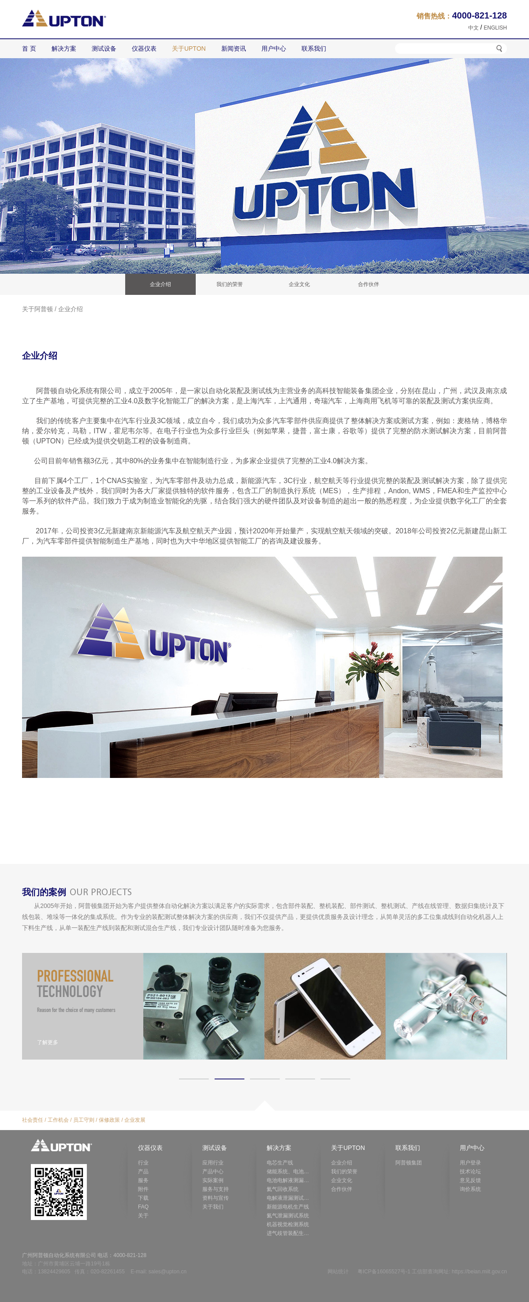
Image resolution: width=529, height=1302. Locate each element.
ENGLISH (495, 28)
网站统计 (338, 1272)
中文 (473, 28)
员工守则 (83, 1120)
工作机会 (58, 1120)
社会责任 (32, 1120)
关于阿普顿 (37, 308)
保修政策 (109, 1120)
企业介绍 (70, 308)
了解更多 (47, 1042)
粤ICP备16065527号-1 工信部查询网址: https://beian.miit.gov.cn (432, 1272)
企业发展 (134, 1120)
